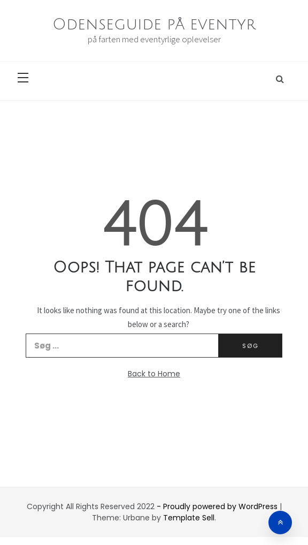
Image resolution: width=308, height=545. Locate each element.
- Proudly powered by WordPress (218, 506)
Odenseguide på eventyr (154, 24)
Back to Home (154, 373)
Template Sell (188, 517)
